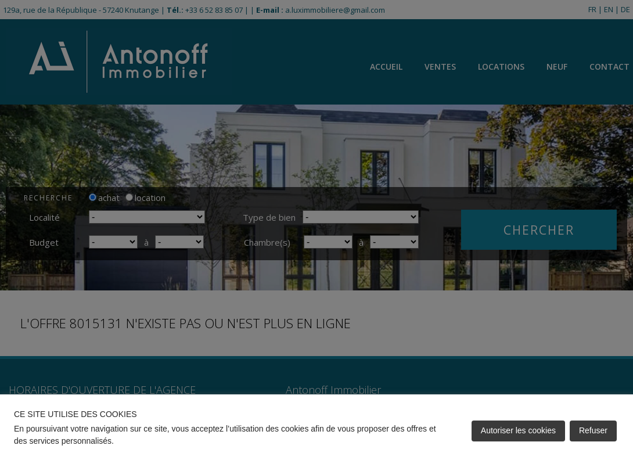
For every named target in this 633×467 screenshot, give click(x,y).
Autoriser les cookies (518, 430)
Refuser (593, 430)
